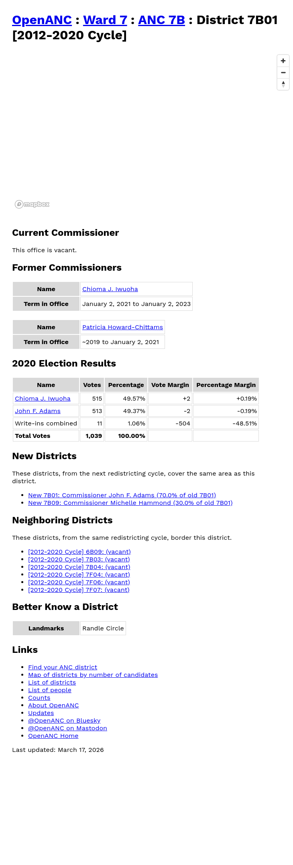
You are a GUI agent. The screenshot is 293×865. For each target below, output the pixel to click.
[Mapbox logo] (32, 204)
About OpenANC (53, 705)
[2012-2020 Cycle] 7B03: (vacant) (79, 559)
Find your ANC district (62, 667)
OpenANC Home (53, 735)
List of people (49, 690)
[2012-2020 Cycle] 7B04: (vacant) (79, 567)
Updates (41, 713)
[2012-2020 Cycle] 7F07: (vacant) (79, 590)
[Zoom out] (283, 72)
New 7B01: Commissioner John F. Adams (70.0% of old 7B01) (122, 495)
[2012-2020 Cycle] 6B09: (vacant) (79, 551)
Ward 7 (105, 19)
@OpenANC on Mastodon (67, 728)
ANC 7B (161, 19)
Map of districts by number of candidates (93, 675)
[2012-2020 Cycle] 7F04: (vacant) (79, 574)
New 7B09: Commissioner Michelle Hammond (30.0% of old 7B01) (130, 502)
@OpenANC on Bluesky (64, 720)
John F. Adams (38, 411)
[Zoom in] (283, 61)
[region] (152, 131)
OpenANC (42, 19)
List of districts (52, 682)
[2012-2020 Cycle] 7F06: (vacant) (79, 582)
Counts (39, 697)
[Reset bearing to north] (283, 84)
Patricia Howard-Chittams (122, 327)
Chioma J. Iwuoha (110, 289)
